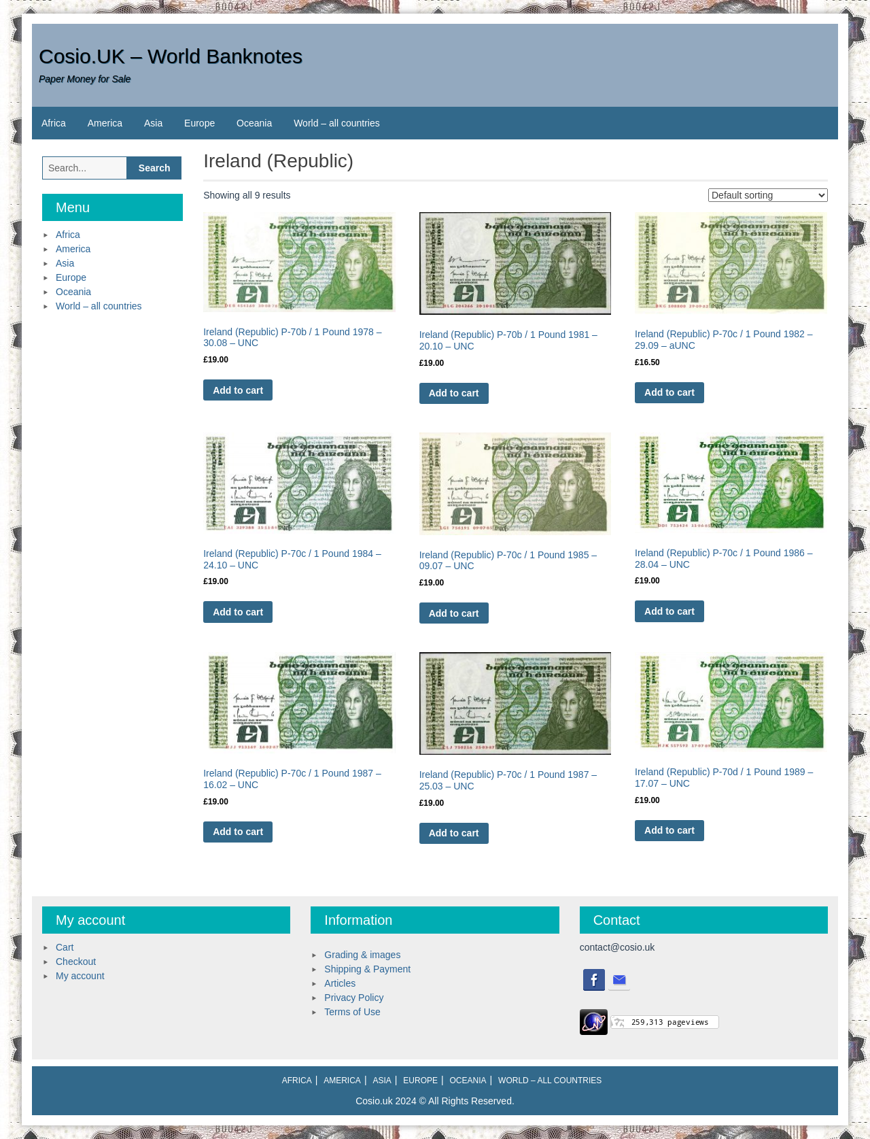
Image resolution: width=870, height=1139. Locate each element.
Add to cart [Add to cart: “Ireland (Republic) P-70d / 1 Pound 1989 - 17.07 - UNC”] (669, 830)
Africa (53, 123)
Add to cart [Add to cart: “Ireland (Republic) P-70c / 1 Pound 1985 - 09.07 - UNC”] (454, 613)
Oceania (254, 123)
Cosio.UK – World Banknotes (170, 56)
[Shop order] (768, 195)
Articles (339, 983)
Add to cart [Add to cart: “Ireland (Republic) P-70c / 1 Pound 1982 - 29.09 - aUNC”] (669, 392)
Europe (199, 123)
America (105, 123)
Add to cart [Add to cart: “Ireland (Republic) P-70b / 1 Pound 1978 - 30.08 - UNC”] (238, 390)
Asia (153, 123)
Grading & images (362, 954)
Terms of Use (352, 1011)
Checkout (76, 961)
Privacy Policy (353, 997)
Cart (64, 947)
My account (80, 975)
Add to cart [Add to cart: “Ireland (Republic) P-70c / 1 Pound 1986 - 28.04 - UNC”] (669, 611)
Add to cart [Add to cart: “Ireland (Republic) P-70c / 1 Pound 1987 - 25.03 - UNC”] (454, 833)
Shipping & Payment (367, 969)
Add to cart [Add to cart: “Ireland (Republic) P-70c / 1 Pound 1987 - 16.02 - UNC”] (238, 831)
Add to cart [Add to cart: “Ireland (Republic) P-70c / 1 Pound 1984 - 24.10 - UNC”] (238, 612)
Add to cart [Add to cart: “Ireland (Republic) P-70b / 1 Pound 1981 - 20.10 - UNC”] (454, 393)
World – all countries (337, 123)
